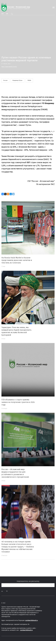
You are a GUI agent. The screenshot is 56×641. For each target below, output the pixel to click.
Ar (7, 13)
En (2, 13)
